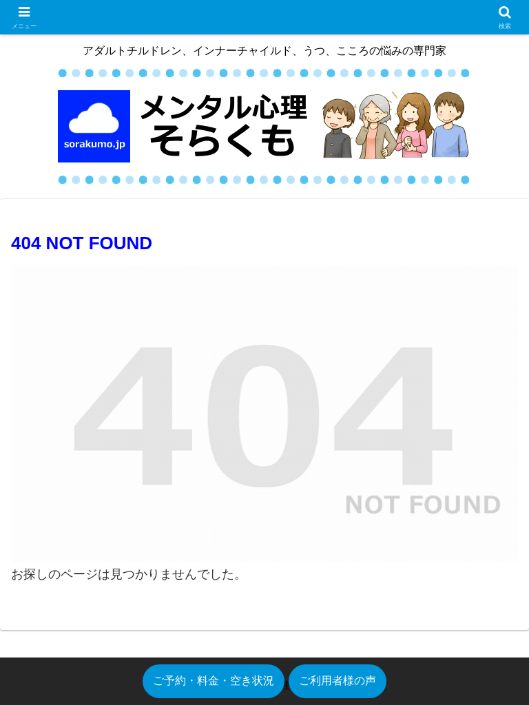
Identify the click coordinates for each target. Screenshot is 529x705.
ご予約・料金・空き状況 (213, 680)
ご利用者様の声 (337, 680)
